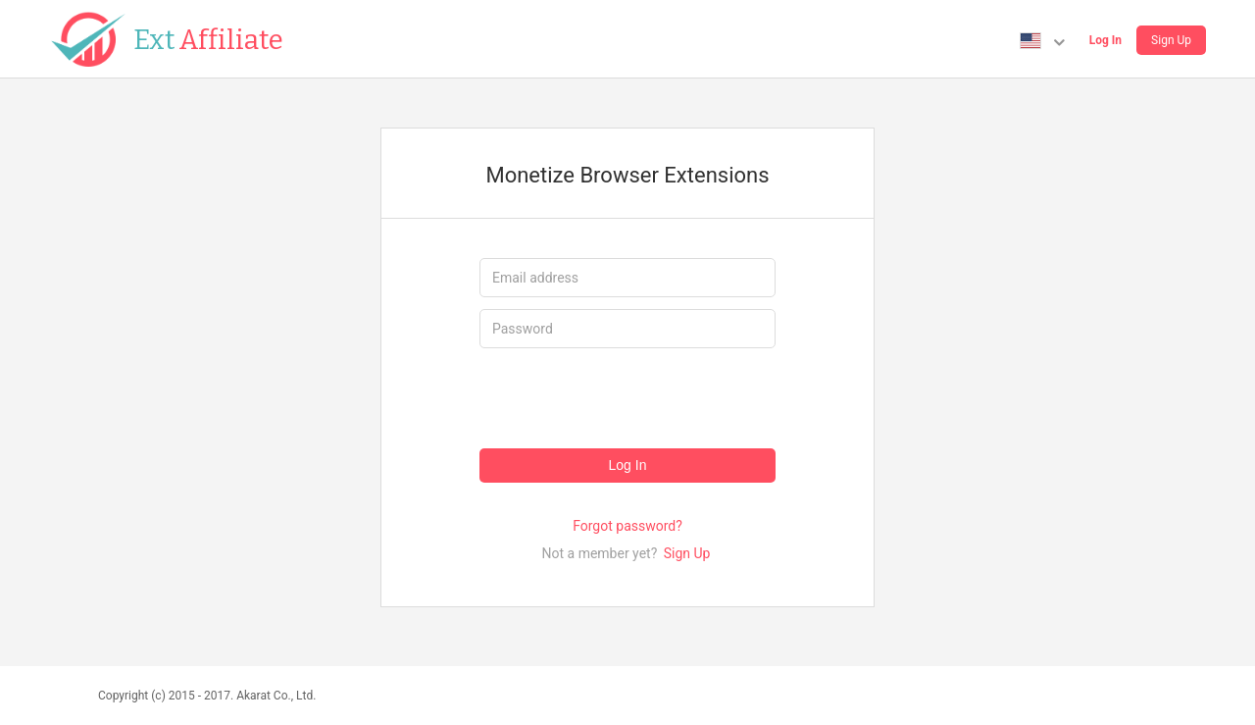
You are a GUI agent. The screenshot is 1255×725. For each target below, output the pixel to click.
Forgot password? (627, 526)
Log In (1105, 40)
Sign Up (1171, 40)
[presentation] (628, 398)
